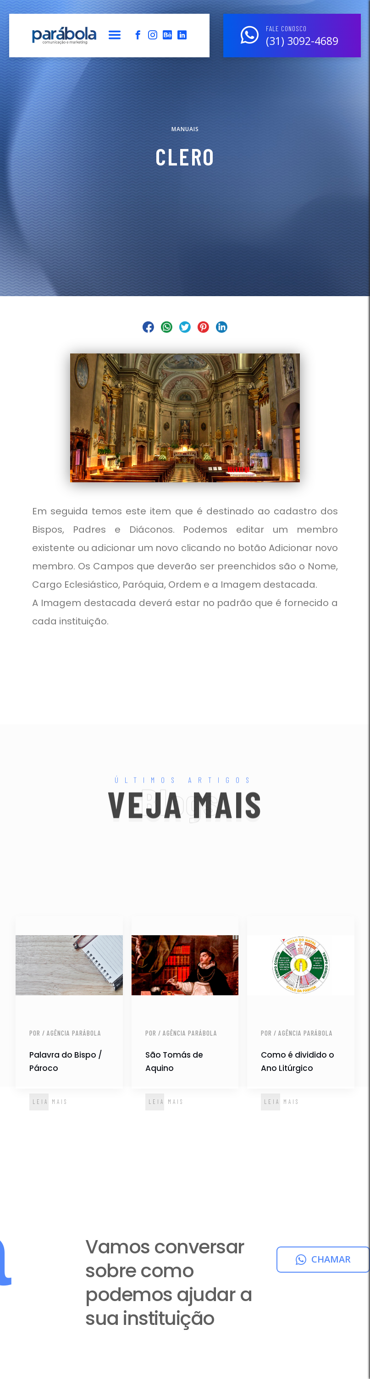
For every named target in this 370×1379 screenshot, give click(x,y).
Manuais (185, 129)
